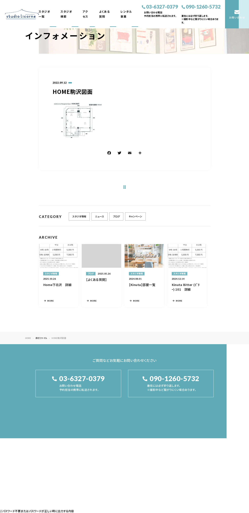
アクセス (85, 14)
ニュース (99, 218)
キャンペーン (135, 218)
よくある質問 (104, 14)
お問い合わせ (215, 450)
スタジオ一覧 (44, 14)
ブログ (116, 218)
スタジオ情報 (79, 218)
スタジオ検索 (66, 14)
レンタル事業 (126, 14)
